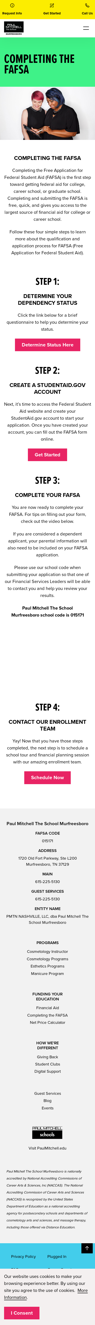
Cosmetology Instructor (47, 951)
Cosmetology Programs (47, 958)
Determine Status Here (47, 345)
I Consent (22, 1313)
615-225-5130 (47, 881)
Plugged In (56, 1256)
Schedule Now (47, 778)
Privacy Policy (23, 1256)
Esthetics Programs (47, 966)
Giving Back (47, 1056)
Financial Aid (47, 1007)
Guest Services (47, 1093)
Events (48, 1108)
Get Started (47, 455)
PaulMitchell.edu (51, 1148)
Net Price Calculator (47, 1022)
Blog (47, 1100)
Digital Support (47, 1071)
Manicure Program (47, 973)
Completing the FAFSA (47, 1015)
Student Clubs (47, 1064)
